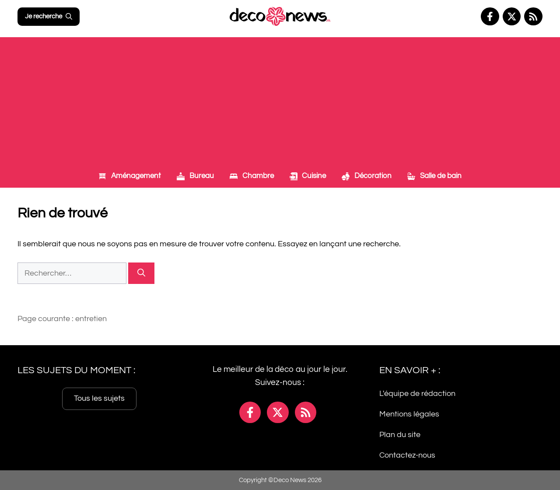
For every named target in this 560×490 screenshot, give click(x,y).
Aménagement (129, 176)
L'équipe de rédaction (417, 393)
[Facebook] (490, 16)
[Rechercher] (141, 273)
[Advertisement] (280, 98)
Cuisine (308, 176)
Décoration (367, 176)
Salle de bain (434, 176)
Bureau (195, 176)
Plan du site (399, 434)
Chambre (252, 176)
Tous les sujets (99, 398)
